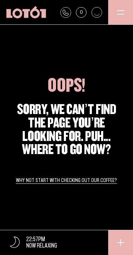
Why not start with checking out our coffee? (66, 180)
